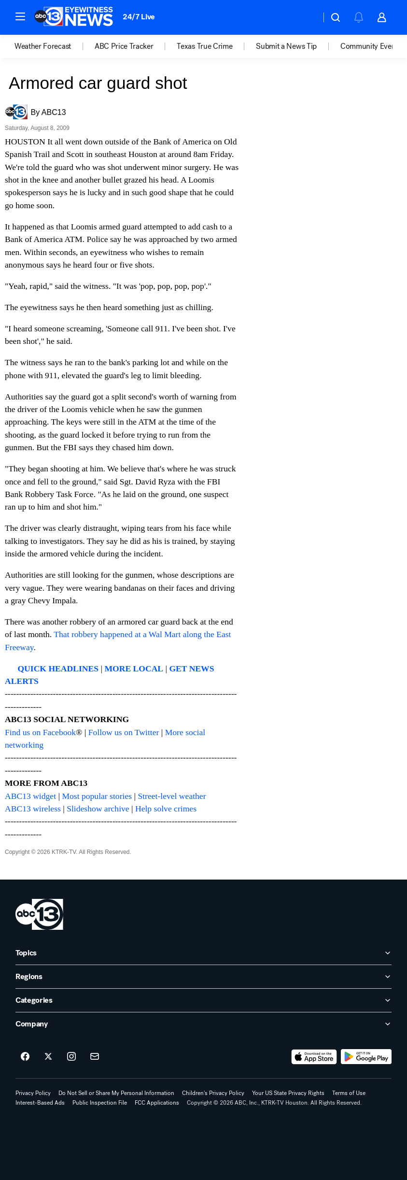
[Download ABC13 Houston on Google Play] (366, 1057)
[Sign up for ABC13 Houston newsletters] (94, 1056)
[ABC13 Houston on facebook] (25, 1056)
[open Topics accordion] (203, 953)
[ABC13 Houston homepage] (73, 17)
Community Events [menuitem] (370, 46)
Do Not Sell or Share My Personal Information (116, 1093)
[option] (54, 46)
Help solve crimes (165, 808)
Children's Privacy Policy (213, 1093)
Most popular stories (97, 796)
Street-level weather (172, 796)
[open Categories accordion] (203, 1000)
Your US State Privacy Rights (288, 1093)
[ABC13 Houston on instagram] (71, 1056)
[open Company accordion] (203, 1024)
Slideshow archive (98, 808)
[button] (20, 16)
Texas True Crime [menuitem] (204, 46)
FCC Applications (157, 1103)
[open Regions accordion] (203, 977)
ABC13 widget (30, 796)
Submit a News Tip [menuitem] (286, 46)
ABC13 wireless (33, 808)
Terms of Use (348, 1093)
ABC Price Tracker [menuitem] (124, 46)
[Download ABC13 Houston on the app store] (314, 1057)
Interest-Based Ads (40, 1103)
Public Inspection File (99, 1103)
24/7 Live (139, 17)
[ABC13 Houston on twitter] (48, 1056)
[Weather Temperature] (306, 17)
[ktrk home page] (39, 914)
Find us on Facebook (40, 732)
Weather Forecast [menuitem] (42, 46)
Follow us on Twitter (123, 732)
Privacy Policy (33, 1093)
